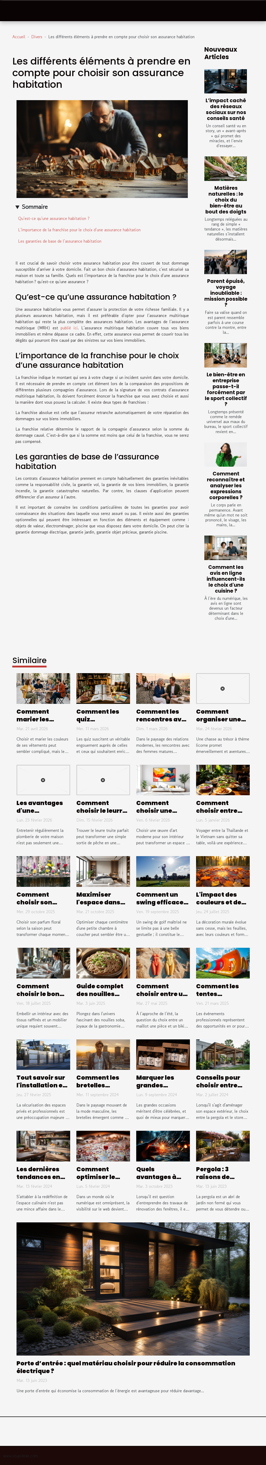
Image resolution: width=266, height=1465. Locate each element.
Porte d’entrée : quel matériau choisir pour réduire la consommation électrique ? (126, 1367)
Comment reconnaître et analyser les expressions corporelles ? (226, 485)
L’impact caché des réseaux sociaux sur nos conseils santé (226, 109)
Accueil (18, 37)
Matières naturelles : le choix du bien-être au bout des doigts (225, 200)
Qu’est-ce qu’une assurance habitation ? (54, 218)
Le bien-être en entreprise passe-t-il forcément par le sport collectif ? (226, 389)
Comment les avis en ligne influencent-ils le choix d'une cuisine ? (226, 579)
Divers (36, 37)
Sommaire (34, 206)
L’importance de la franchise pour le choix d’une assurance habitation (79, 230)
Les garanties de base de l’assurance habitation (59, 241)
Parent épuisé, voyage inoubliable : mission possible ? (225, 293)
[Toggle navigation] (15, 11)
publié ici (69, 328)
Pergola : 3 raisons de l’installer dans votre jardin (220, 1181)
